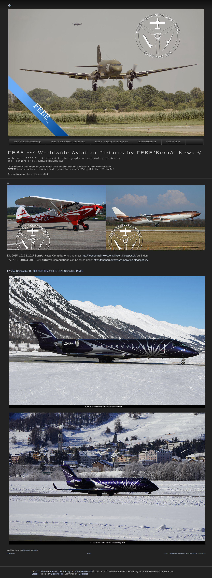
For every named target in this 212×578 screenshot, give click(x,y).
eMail (45, 174)
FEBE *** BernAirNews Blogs (27, 142)
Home (89, 553)
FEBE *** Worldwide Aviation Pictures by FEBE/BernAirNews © (105, 152)
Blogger (35, 574)
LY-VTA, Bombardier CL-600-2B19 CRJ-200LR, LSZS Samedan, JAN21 (45, 271)
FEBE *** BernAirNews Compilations (68, 142)
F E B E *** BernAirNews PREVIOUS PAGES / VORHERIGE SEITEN (184, 553)
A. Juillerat (83, 574)
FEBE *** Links (173, 142)
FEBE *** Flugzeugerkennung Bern (111, 142)
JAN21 (28, 550)
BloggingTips (57, 574)
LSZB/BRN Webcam (147, 142)
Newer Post (10, 553)
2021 (23, 550)
